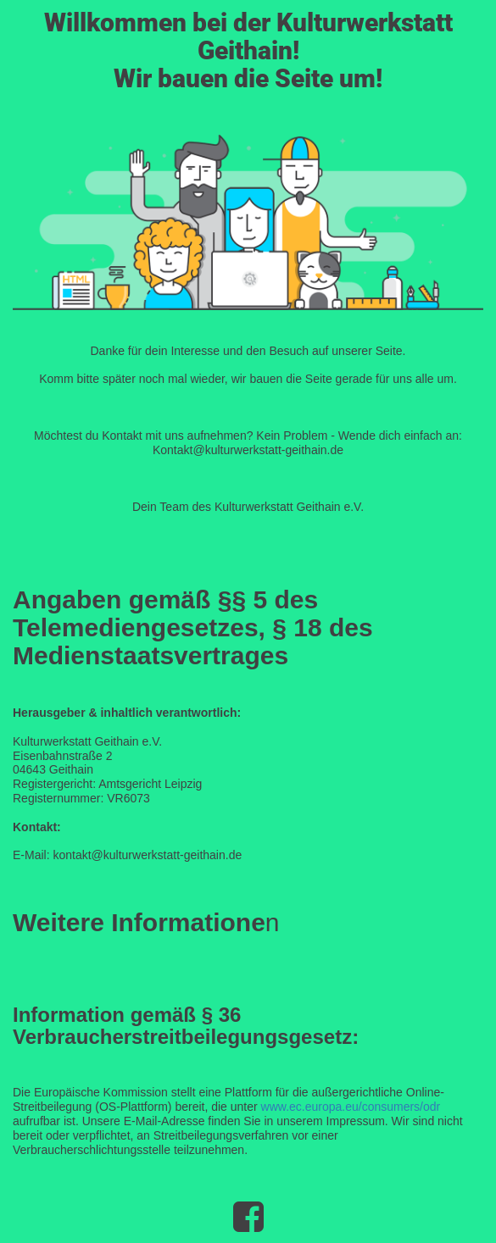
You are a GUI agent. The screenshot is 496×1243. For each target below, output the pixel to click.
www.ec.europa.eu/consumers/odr (351, 1106)
